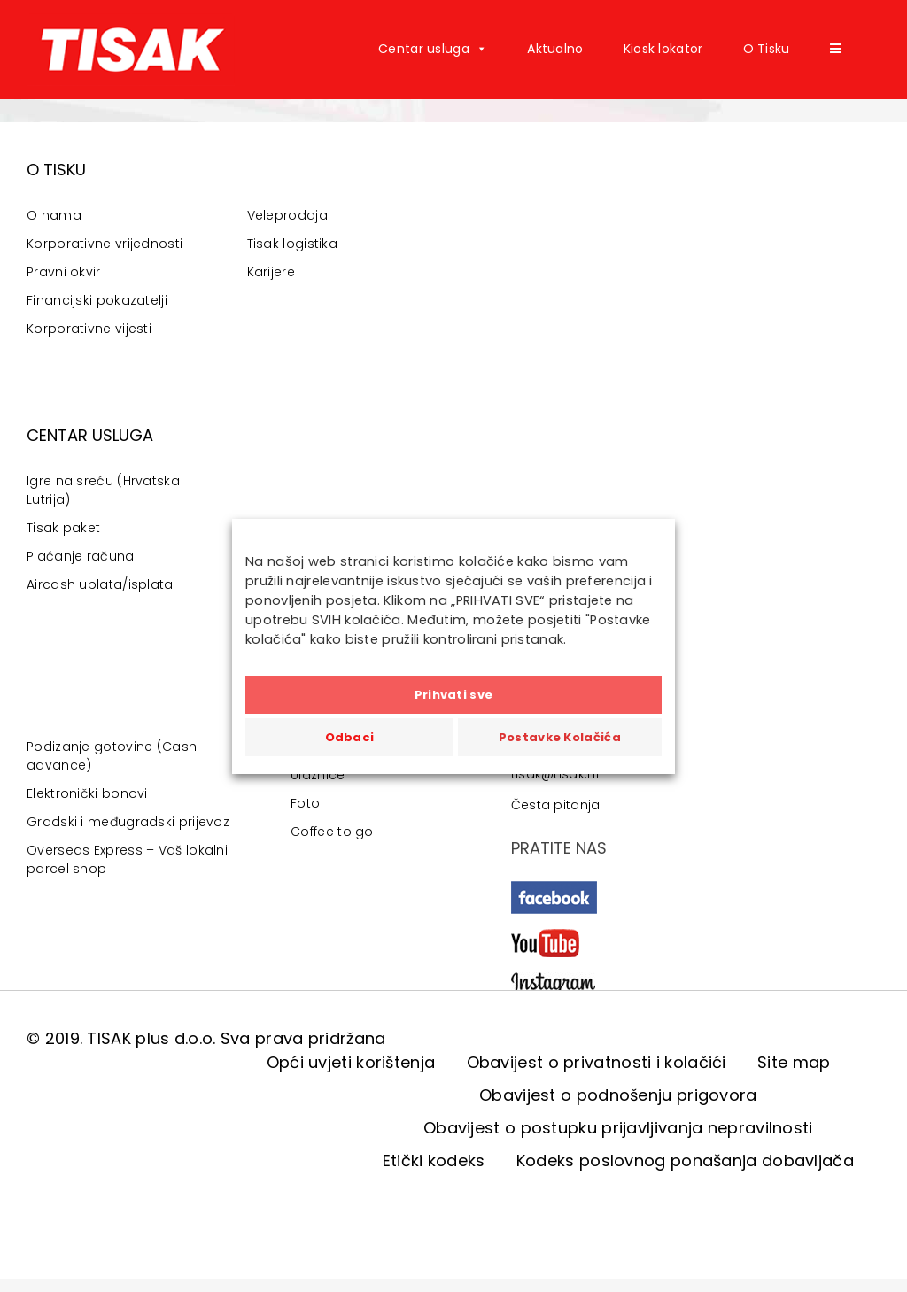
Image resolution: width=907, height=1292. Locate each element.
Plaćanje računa (81, 556)
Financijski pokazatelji (97, 300)
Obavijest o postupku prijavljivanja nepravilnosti (618, 1128)
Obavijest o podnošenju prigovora (618, 1095)
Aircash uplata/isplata (100, 584)
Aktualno (555, 49)
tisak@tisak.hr (556, 774)
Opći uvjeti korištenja (351, 1062)
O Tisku (766, 49)
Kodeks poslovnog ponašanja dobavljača (685, 1160)
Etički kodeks (434, 1160)
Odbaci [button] (350, 737)
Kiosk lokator (663, 49)
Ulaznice (318, 775)
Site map (793, 1062)
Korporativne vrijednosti (104, 243)
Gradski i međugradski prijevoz (128, 822)
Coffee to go (332, 831)
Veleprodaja (287, 215)
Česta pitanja (556, 805)
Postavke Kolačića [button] (560, 737)
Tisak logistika (292, 243)
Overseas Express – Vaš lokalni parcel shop (127, 859)
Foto (305, 803)
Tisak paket (63, 528)
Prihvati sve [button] (454, 694)
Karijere (271, 272)
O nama (54, 215)
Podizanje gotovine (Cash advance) (112, 756)
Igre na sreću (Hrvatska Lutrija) (103, 490)
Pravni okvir (64, 272)
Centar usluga (432, 48)
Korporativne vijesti (89, 328)
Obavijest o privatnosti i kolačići (596, 1062)
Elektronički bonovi (87, 793)
